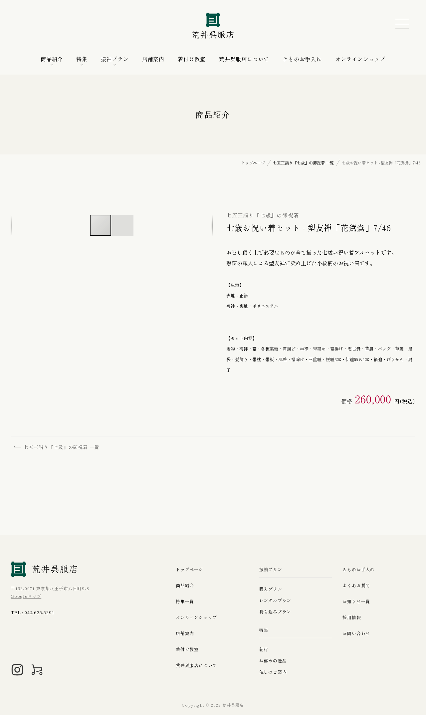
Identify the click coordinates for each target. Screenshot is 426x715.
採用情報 (351, 617)
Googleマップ (26, 596)
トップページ (189, 569)
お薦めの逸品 (273, 660)
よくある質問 (356, 585)
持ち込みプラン (275, 611)
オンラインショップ (360, 59)
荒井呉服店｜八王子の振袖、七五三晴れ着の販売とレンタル (213, 26)
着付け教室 (192, 59)
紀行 (264, 649)
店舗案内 (153, 59)
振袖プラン (115, 59)
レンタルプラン (275, 600)
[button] (122, 225)
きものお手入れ (302, 59)
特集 (82, 59)
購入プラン (270, 589)
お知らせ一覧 (356, 601)
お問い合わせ (356, 633)
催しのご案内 (273, 672)
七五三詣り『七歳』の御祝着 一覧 (57, 447)
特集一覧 (185, 601)
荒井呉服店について (244, 59)
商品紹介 (52, 59)
